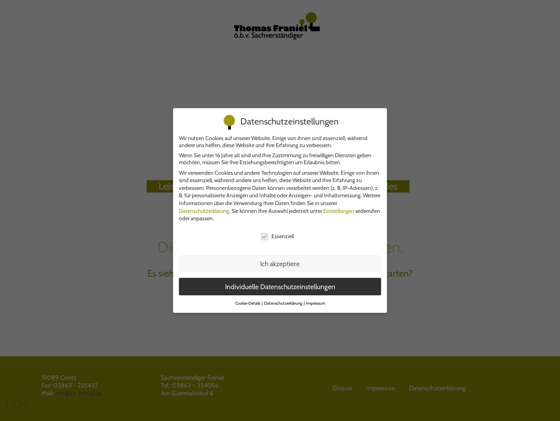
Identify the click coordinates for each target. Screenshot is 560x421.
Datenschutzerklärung (204, 206)
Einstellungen (338, 206)
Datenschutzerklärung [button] (283, 299)
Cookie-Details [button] (248, 299)
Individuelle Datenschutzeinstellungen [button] (280, 282)
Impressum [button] (315, 299)
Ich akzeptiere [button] (280, 259)
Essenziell (277, 231)
